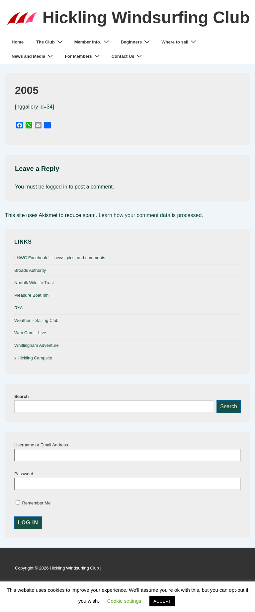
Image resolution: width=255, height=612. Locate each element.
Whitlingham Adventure (36, 345)
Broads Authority (30, 270)
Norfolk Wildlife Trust (34, 282)
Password (23, 473)
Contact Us (128, 56)
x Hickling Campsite (33, 357)
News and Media (33, 56)
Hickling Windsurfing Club (146, 17)
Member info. (92, 42)
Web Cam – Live (30, 332)
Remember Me (33, 502)
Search (21, 396)
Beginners (136, 42)
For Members (83, 56)
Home (18, 41)
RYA (18, 307)
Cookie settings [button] (124, 601)
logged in (56, 187)
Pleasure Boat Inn (31, 295)
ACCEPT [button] (162, 601)
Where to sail (179, 42)
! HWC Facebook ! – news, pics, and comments (59, 257)
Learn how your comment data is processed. (151, 215)
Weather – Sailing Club (36, 320)
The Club (50, 42)
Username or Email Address (41, 444)
